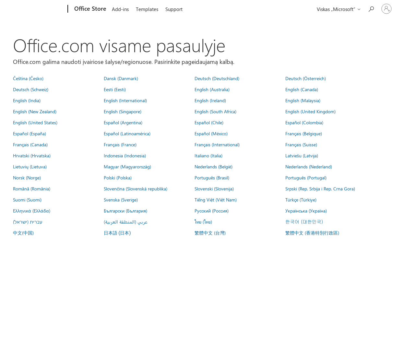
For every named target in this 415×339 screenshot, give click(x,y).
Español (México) (211, 133)
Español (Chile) (209, 122)
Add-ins (120, 9)
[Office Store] (89, 9)
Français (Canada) (30, 144)
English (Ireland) (210, 100)
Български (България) (125, 210)
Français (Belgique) (303, 133)
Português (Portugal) (305, 177)
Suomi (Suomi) (27, 199)
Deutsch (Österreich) (305, 78)
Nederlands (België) (213, 166)
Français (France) (120, 144)
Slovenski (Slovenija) (214, 188)
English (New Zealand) (34, 111)
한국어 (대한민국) (304, 221)
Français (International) (217, 144)
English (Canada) (301, 89)
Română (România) (31, 188)
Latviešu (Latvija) (301, 155)
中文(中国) (23, 232)
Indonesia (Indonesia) (125, 155)
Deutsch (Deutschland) (217, 78)
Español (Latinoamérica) (127, 133)
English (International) (125, 100)
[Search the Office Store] (371, 8)
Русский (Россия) (212, 210)
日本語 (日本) (117, 233)
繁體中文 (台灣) (210, 232)
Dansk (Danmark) (121, 78)
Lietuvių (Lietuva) (30, 166)
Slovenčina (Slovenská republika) (135, 188)
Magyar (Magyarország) (127, 166)
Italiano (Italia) (208, 155)
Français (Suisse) (301, 144)
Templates (147, 9)
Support (174, 9)
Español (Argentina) (123, 122)
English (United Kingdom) (310, 111)
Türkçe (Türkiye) (300, 199)
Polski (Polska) (118, 177)
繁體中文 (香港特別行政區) (312, 232)
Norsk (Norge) (27, 177)
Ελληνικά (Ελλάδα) (31, 210)
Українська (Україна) (306, 210)
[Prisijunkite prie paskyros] (386, 9)
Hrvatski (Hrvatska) (32, 155)
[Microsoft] (43, 9)
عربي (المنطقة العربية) (126, 221)
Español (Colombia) (304, 122)
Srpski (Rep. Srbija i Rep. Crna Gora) (320, 188)
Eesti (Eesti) (115, 89)
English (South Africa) (215, 111)
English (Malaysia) (302, 100)
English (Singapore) (122, 111)
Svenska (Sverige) (121, 199)
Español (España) (29, 133)
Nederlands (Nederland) (308, 166)
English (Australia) (212, 89)
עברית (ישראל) (27, 221)
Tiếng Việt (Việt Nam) (216, 199)
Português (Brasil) (212, 177)
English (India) (27, 100)
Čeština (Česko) (28, 78)
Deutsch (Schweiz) (30, 89)
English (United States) (35, 122)
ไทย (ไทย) (203, 221)
